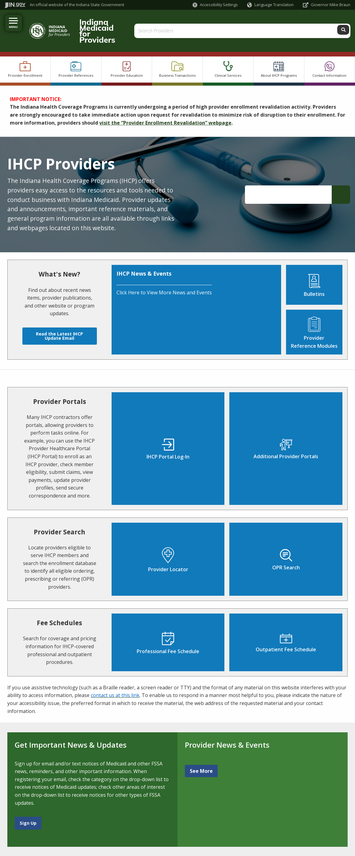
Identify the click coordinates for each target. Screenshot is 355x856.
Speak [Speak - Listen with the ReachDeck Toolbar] (69, 848)
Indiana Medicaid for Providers (127, 22)
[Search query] (307, 22)
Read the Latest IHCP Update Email (59, 318)
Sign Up (28, 805)
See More (201, 753)
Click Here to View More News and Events (164, 275)
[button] (215, 5)
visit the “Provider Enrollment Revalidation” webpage (165, 105)
